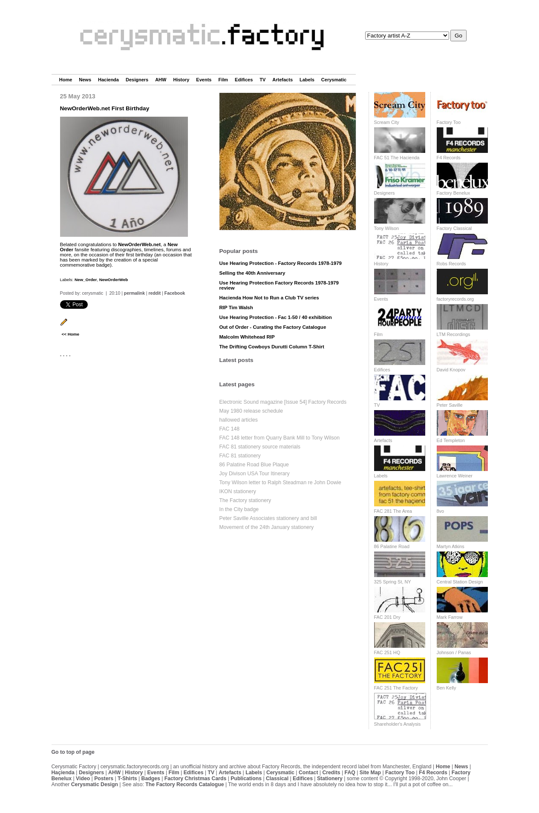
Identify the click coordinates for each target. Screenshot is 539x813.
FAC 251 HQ (387, 652)
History (181, 79)
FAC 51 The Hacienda (397, 157)
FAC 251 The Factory (396, 687)
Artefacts (282, 79)
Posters (103, 778)
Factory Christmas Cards (195, 778)
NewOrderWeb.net (139, 244)
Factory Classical (454, 228)
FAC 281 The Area (393, 511)
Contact (308, 773)
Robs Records (451, 263)
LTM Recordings (453, 334)
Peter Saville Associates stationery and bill (268, 518)
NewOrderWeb (113, 279)
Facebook (174, 293)
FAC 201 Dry (387, 617)
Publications (246, 778)
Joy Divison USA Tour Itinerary (254, 474)
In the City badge (239, 509)
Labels (307, 79)
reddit (154, 293)
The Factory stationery (245, 500)
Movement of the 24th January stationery (266, 527)
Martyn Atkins (450, 546)
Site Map (370, 773)
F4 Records (449, 157)
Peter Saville (450, 405)
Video (83, 778)
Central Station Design (460, 581)
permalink (134, 293)
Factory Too (449, 122)
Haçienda (63, 773)
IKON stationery (237, 491)
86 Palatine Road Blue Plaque (254, 465)
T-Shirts (127, 778)
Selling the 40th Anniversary (252, 273)
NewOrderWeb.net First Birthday (105, 108)
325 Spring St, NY (392, 581)
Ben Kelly (446, 687)
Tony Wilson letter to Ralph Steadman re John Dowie (280, 483)
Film (223, 79)
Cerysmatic (333, 79)
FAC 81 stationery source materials (259, 447)
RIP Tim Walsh (236, 307)
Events (203, 79)
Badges (150, 778)
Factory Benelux (453, 192)
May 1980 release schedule (251, 411)
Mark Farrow (450, 617)
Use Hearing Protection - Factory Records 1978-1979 (280, 263)
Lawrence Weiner (455, 475)
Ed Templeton (451, 440)
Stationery (330, 778)
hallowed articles (238, 420)
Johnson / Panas (454, 652)
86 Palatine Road (391, 546)
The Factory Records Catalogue (184, 784)
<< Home (70, 334)
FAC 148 (229, 429)
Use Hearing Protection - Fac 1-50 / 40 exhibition (275, 317)
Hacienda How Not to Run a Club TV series (269, 297)
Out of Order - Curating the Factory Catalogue (272, 327)
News (85, 79)
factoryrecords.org (455, 299)
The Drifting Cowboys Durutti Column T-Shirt (271, 346)
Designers (137, 79)
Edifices (244, 79)
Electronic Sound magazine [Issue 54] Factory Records (283, 402)
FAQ (350, 773)
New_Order (86, 279)
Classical (277, 778)
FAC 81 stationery (240, 456)
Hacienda (108, 79)
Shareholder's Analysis (397, 724)
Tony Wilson (386, 228)
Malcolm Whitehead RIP (247, 336)
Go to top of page (73, 752)
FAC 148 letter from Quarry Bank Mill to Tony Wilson (279, 438)
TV (262, 79)
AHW (160, 79)
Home (65, 79)
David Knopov (451, 369)
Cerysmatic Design (94, 784)
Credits (331, 773)
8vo (440, 511)
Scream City (386, 122)
